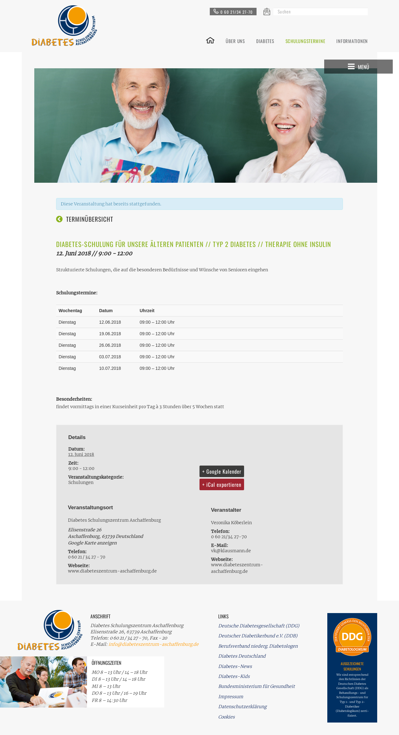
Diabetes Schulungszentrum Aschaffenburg (114, 520)
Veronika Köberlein (231, 522)
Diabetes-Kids (234, 676)
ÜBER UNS (235, 40)
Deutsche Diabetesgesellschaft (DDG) (258, 626)
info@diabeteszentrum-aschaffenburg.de (153, 644)
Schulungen (81, 482)
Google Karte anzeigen (92, 543)
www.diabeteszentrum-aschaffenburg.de (112, 571)
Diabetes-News (235, 666)
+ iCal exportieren (221, 484)
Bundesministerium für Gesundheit (256, 686)
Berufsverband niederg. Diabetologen (258, 646)
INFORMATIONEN (352, 40)
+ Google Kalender (221, 471)
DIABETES (265, 40)
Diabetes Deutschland (242, 656)
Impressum (230, 696)
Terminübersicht (89, 219)
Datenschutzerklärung (242, 706)
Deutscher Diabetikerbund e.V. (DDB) (257, 636)
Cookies (226, 717)
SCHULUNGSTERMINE (305, 40)
